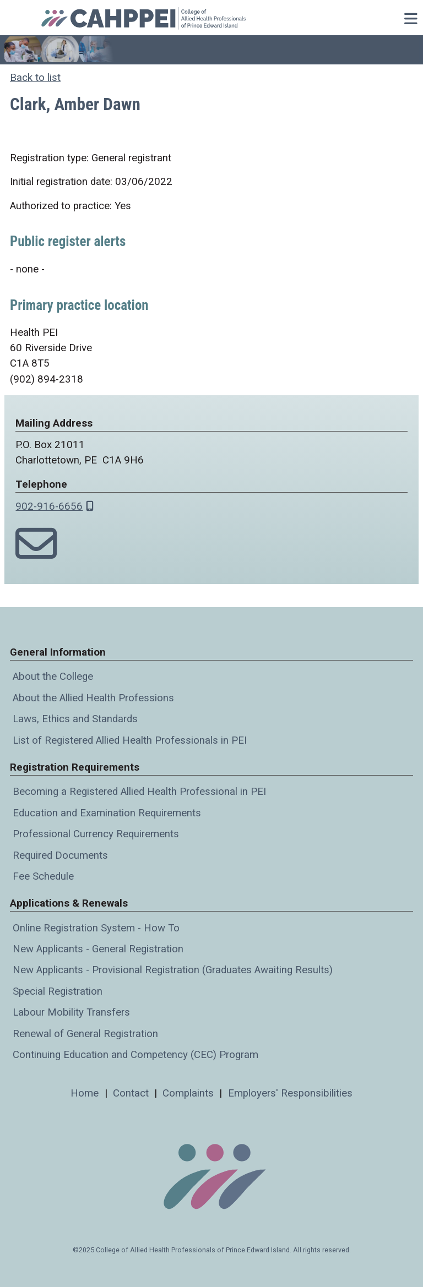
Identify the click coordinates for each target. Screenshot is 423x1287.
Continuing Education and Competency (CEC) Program (135, 1055)
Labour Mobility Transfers (71, 1012)
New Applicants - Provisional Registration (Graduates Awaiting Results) (173, 970)
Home (84, 1093)
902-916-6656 (49, 506)
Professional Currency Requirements (96, 834)
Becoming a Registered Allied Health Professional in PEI (139, 792)
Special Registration (57, 991)
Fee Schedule (43, 876)
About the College (53, 676)
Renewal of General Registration (85, 1034)
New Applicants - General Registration (98, 949)
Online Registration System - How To (96, 928)
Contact (131, 1093)
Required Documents (60, 855)
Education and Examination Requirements (107, 813)
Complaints (188, 1093)
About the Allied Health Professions (93, 698)
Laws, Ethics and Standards (75, 719)
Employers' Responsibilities (290, 1093)
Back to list (35, 78)
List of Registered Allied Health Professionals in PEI (130, 740)
